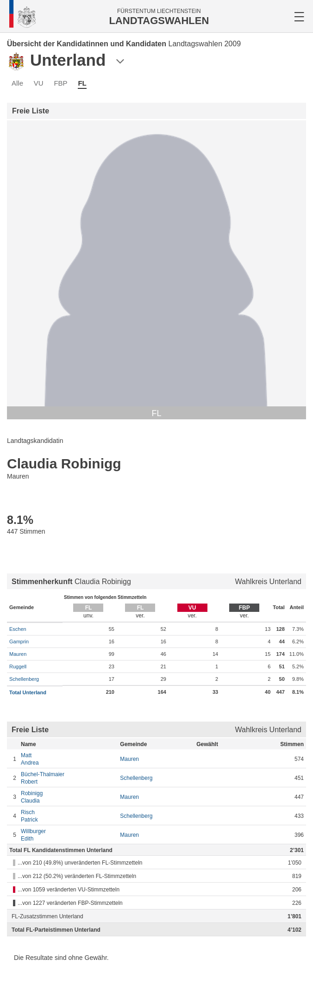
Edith (68, 835)
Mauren (17, 654)
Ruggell (17, 666)
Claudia (68, 797)
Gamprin (19, 641)
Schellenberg (24, 679)
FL (82, 83)
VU (39, 83)
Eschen (17, 629)
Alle (17, 83)
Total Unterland (27, 692)
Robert (68, 778)
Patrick (68, 816)
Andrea (68, 759)
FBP (60, 83)
